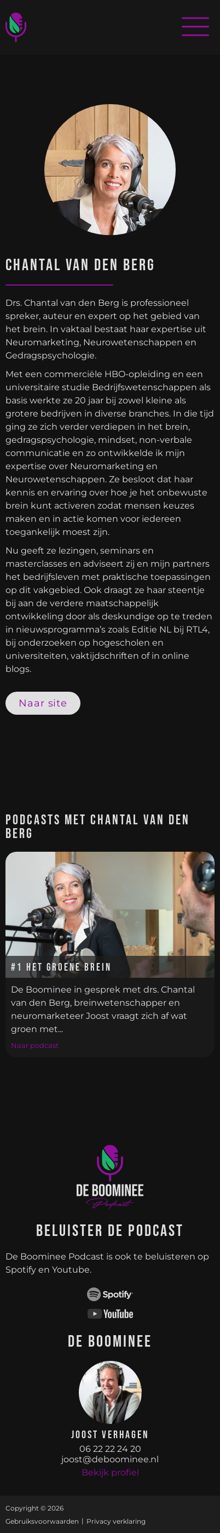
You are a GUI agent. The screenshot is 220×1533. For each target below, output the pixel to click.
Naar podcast (35, 1045)
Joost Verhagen (110, 1434)
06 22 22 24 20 (110, 1449)
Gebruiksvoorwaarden (42, 1521)
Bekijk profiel (110, 1472)
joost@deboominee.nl (110, 1459)
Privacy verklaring (116, 1521)
